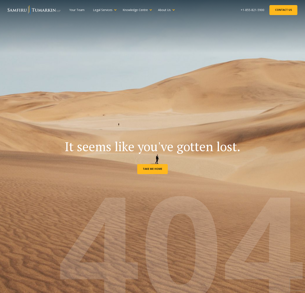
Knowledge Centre (135, 10)
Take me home (152, 169)
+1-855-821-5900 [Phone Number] (252, 10)
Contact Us (283, 10)
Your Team (77, 10)
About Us (164, 10)
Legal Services (102, 10)
